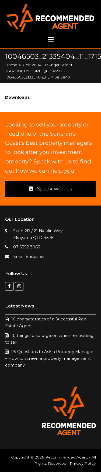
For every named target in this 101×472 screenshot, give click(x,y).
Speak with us (50, 189)
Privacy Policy (83, 463)
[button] (51, 39)
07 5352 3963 (26, 246)
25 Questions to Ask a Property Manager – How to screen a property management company (49, 358)
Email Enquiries (28, 256)
